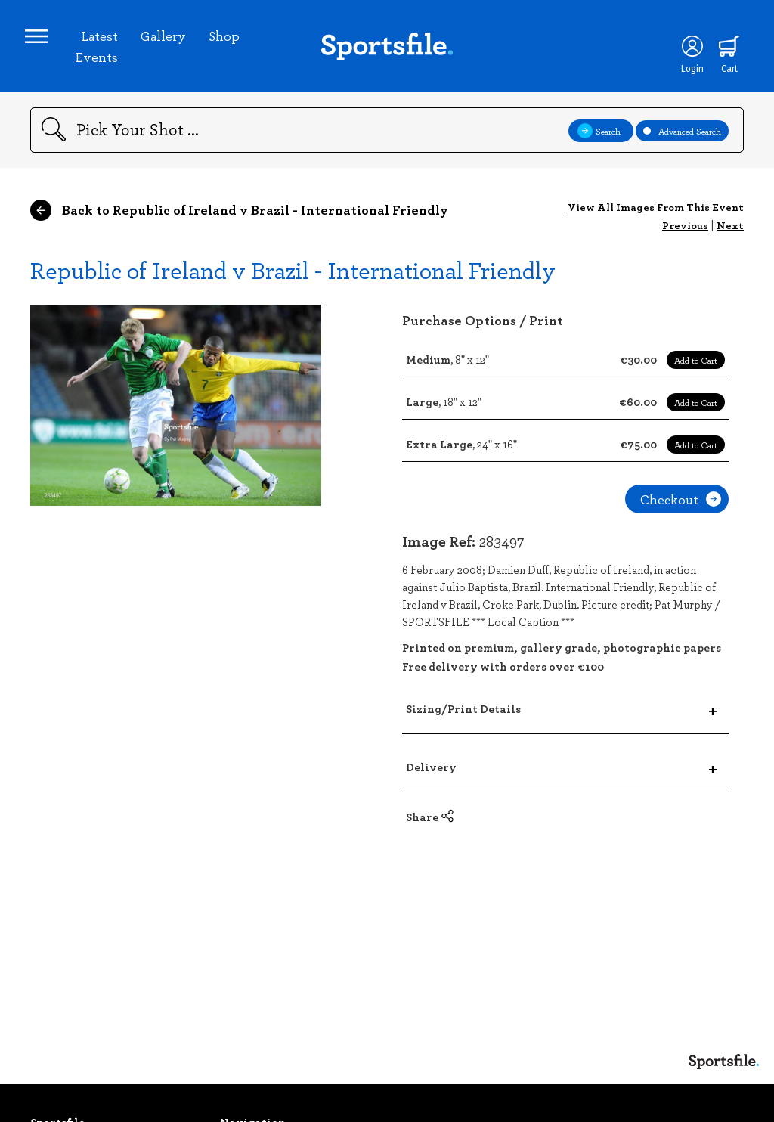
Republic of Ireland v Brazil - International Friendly (293, 280)
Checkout (680, 510)
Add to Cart (695, 370)
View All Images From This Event (656, 217)
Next (730, 235)
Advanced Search (682, 141)
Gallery (166, 41)
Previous (685, 235)
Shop (227, 41)
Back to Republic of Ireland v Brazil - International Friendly (239, 220)
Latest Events (99, 51)
